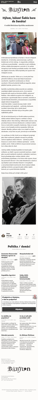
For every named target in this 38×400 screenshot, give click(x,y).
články (2, 337)
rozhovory (3, 277)
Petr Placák (25, 28)
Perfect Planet (28, 391)
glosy (21, 320)
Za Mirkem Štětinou (27, 335)
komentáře (22, 281)
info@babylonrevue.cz (10, 362)
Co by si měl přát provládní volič (26, 317)
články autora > (9, 237)
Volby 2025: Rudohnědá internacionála (25, 277)
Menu (35, 2)
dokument (3, 260)
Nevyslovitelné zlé (26, 254)
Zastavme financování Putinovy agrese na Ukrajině (9, 255)
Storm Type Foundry (12, 391)
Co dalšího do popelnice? (6, 317)
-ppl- (33, 281)
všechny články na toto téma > (19, 249)
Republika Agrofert (8, 275)
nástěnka (12, 28)
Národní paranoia (7, 335)
